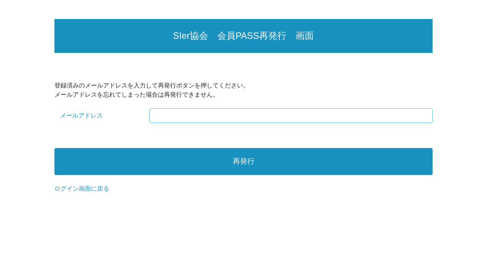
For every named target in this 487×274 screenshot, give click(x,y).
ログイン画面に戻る (81, 188)
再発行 (244, 161)
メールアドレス (81, 115)
